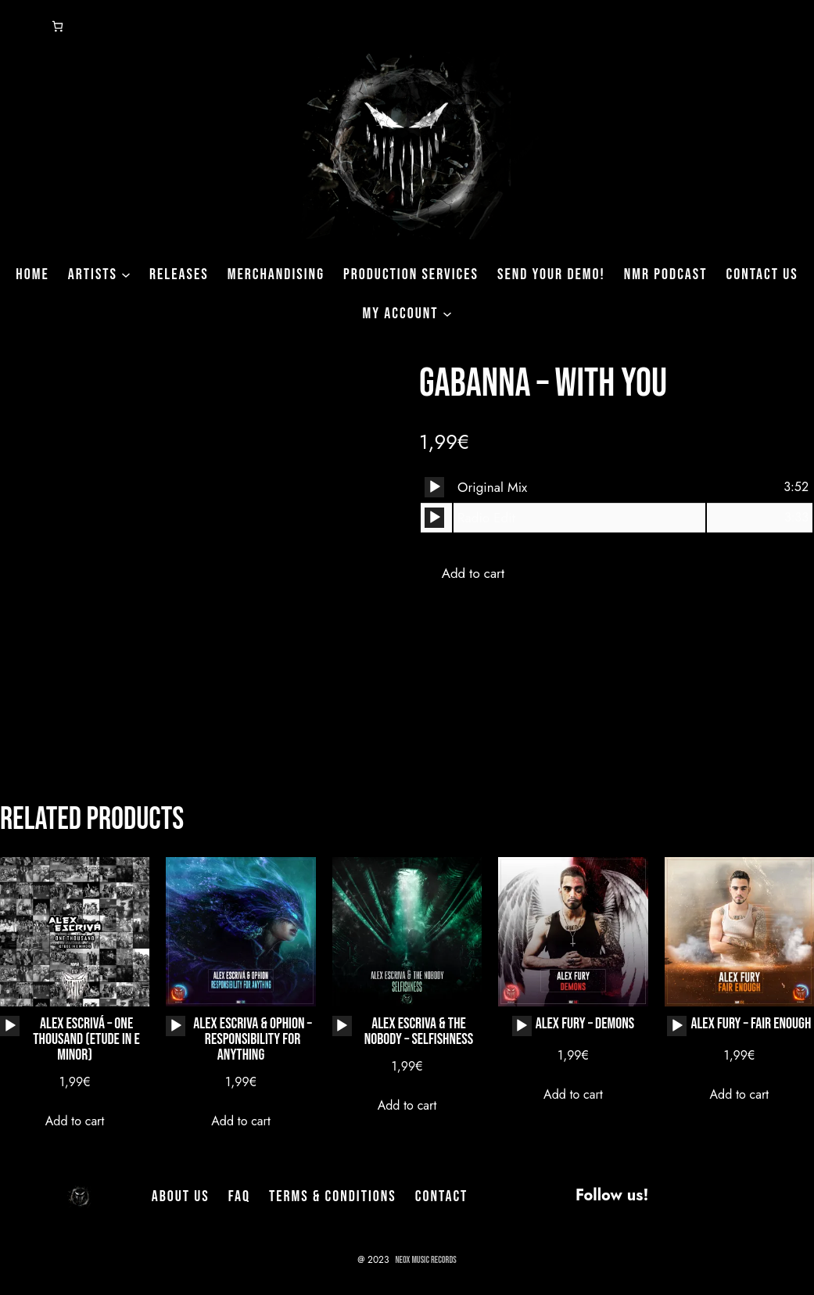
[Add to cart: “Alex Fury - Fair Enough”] (739, 1095)
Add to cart (473, 573)
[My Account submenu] (447, 313)
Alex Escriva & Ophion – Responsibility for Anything (251, 1039)
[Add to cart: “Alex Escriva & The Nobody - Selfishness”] (406, 1106)
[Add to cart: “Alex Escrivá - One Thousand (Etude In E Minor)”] (74, 1122)
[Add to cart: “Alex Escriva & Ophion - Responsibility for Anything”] (241, 1122)
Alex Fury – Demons (585, 1026)
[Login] (19, 26)
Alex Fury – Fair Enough (750, 1026)
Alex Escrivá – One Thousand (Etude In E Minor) (86, 1039)
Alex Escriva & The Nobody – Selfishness (419, 1031)
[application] (434, 487)
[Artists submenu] (126, 274)
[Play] (435, 487)
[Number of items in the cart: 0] (57, 26)
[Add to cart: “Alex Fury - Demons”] (573, 1095)
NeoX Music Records (426, 1260)
